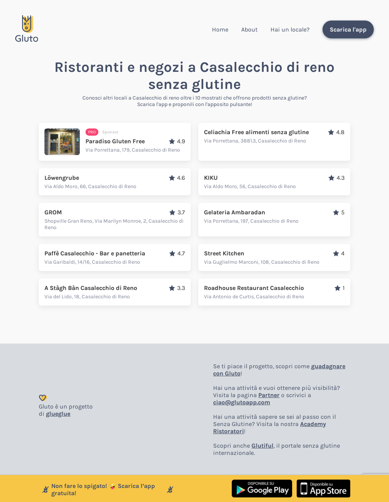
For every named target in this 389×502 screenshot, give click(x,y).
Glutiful (262, 445)
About (249, 29)
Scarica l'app (348, 29)
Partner (269, 395)
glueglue (58, 413)
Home (220, 29)
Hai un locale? (290, 29)
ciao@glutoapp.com (241, 402)
